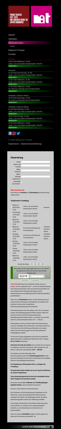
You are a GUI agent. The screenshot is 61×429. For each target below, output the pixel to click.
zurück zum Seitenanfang (33, 426)
